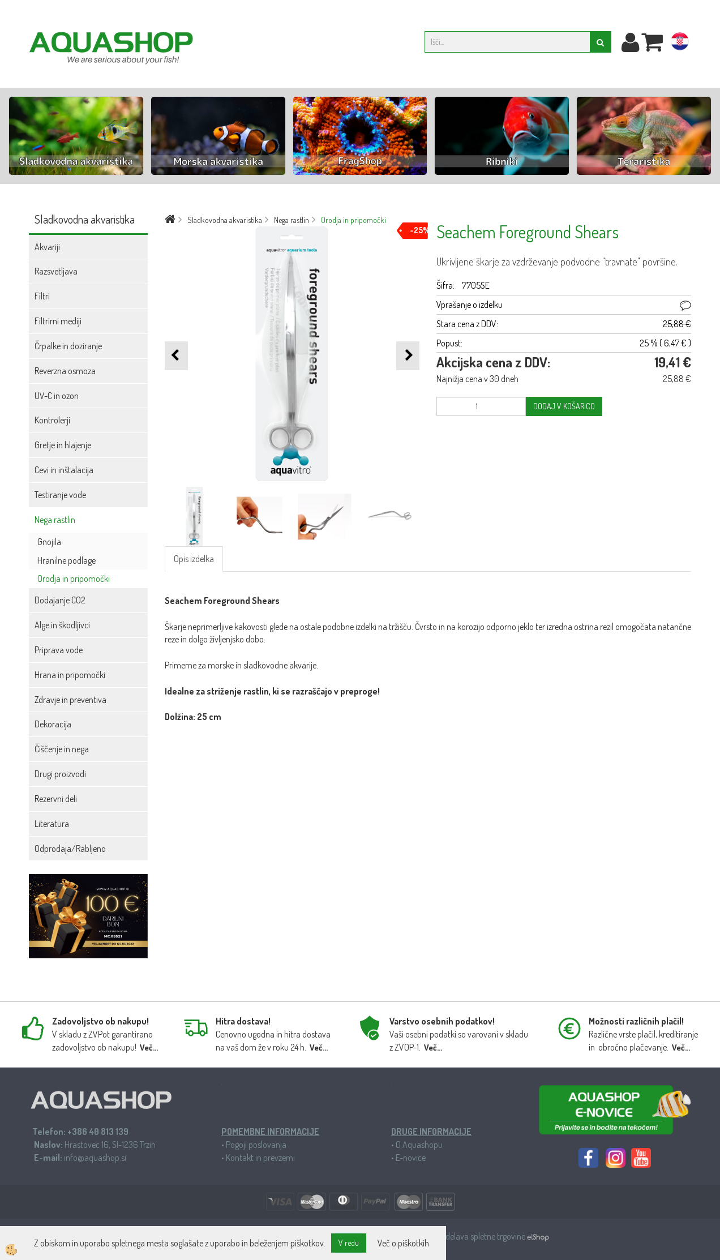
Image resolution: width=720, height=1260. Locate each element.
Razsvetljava (56, 271)
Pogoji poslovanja (256, 1144)
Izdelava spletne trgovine (483, 1236)
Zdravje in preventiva (70, 699)
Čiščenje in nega (62, 749)
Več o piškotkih (403, 1243)
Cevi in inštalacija (64, 469)
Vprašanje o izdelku (469, 304)
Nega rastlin (55, 519)
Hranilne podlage (66, 560)
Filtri (42, 296)
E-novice (411, 1157)
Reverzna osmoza (65, 370)
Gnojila (49, 541)
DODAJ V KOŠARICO (564, 406)
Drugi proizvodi (60, 773)
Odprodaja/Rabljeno (70, 848)
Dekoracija (53, 724)
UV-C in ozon (57, 395)
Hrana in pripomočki (70, 674)
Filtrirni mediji (58, 321)
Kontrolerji (52, 420)
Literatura (52, 823)
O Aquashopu (419, 1144)
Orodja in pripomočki (73, 578)
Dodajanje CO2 (60, 600)
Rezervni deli (56, 798)
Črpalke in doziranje (68, 346)
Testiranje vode (60, 494)
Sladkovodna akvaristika (224, 220)
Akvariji (47, 246)
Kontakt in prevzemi (260, 1157)
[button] (407, 355)
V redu (348, 1243)
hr (679, 43)
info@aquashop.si (95, 1157)
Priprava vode (59, 649)
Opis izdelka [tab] (194, 558)
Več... (149, 1047)
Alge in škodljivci (62, 625)
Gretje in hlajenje (63, 445)
